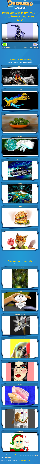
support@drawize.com (23, 460)
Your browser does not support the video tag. (20, 32)
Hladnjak (20, 408)
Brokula (20, 113)
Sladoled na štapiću (20, 230)
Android (33, 455)
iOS (37, 455)
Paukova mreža (20, 267)
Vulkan (20, 66)
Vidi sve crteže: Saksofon (31, 47)
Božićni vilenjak (20, 431)
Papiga (20, 89)
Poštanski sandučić (20, 314)
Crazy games (7, 457)
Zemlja (20, 183)
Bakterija (20, 136)
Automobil (20, 160)
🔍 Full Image (6, 47)
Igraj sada (17, 454)
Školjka (20, 384)
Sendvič (20, 206)
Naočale (20, 361)
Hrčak (20, 291)
